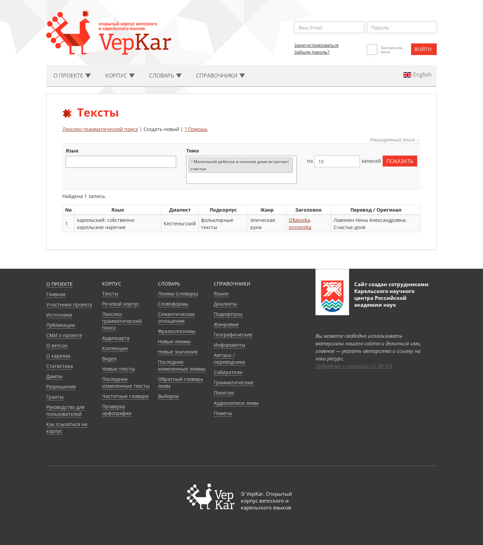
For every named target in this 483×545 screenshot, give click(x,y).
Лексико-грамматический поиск (100, 129)
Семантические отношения (176, 317)
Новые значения (178, 351)
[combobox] (121, 162)
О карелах (58, 356)
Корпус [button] (120, 75)
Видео (109, 358)
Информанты (229, 345)
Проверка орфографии (117, 409)
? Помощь (196, 129)
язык (72, 150)
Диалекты (225, 304)
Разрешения (61, 386)
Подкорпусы (228, 314)
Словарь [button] (165, 75)
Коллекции (115, 348)
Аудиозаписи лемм (236, 403)
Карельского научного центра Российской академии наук (384, 298)
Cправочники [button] (220, 75)
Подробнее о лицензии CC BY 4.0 (353, 365)
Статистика (59, 366)
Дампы (54, 376)
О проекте (59, 284)
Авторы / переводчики (229, 358)
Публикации (60, 325)
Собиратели (228, 372)
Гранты (55, 397)
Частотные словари (125, 396)
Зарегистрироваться (316, 45)
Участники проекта (69, 304)
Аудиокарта (115, 338)
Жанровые (226, 324)
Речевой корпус (120, 304)
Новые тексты (118, 368)
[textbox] (71, 161)
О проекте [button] (72, 75)
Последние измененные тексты (126, 382)
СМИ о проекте (64, 335)
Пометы (223, 413)
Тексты (110, 293)
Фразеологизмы (177, 331)
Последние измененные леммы (182, 365)
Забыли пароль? (312, 52)
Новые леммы (174, 341)
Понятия (224, 392)
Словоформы (173, 304)
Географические (233, 334)
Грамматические (233, 382)
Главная (55, 294)
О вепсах (56, 345)
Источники (59, 314)
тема (192, 150)
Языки (221, 293)
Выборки (168, 396)
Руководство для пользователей (65, 410)
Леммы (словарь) (178, 293)
